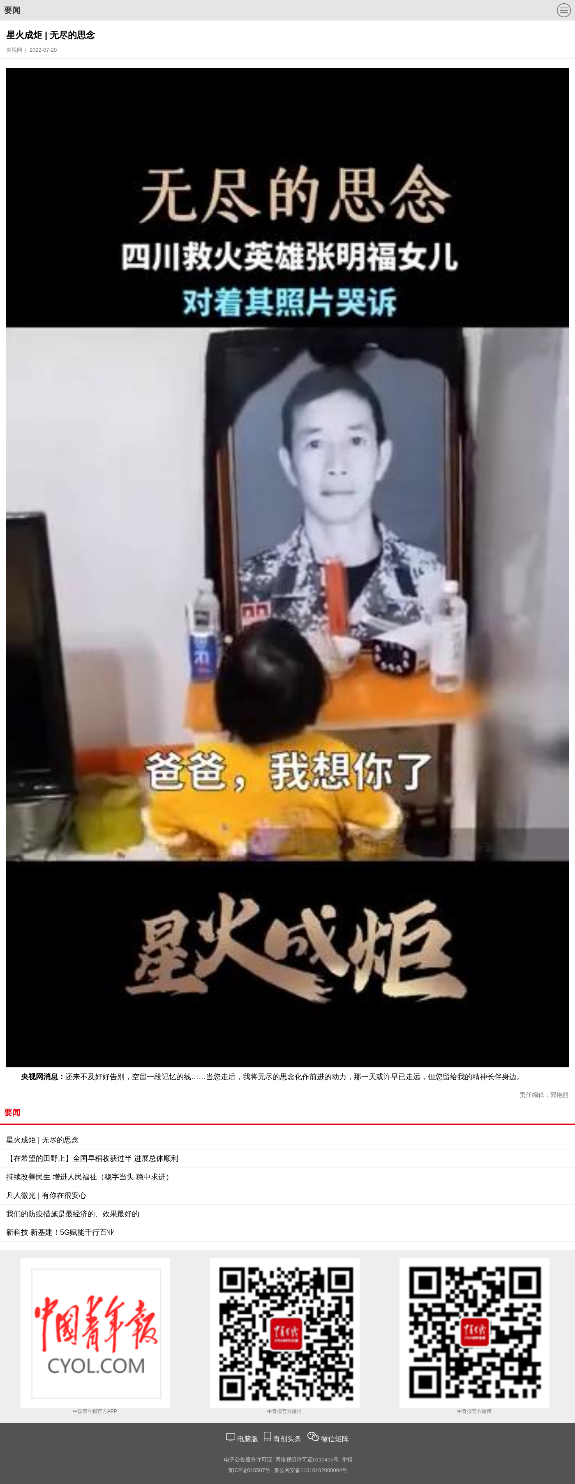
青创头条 (288, 1439)
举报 (347, 1459)
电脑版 (247, 1439)
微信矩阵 (335, 1439)
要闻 (12, 10)
